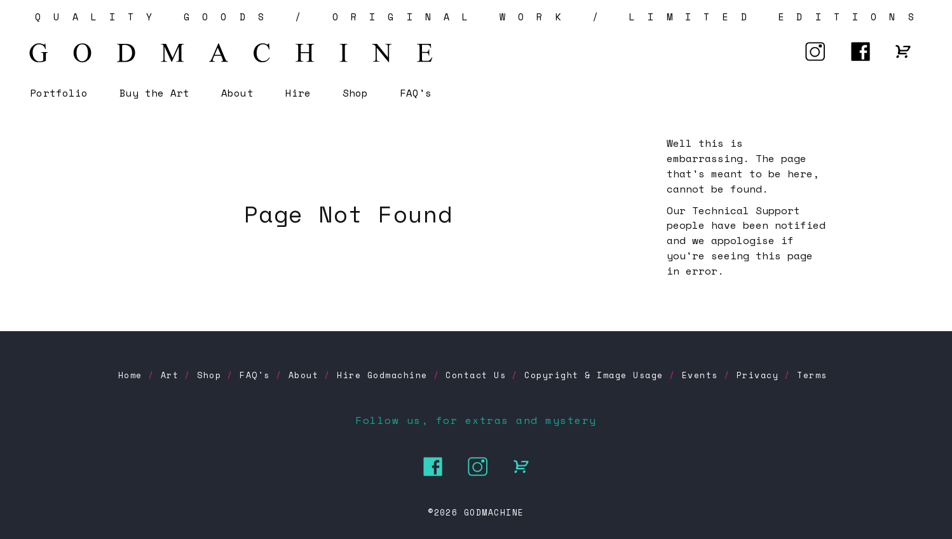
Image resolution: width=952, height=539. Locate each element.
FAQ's (416, 93)
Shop (355, 93)
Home (130, 375)
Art (170, 375)
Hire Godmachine (382, 375)
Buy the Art (154, 93)
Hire (298, 93)
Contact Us (475, 375)
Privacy (758, 375)
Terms (812, 375)
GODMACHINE (494, 512)
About (237, 93)
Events (700, 375)
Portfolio (58, 93)
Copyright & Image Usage (593, 375)
